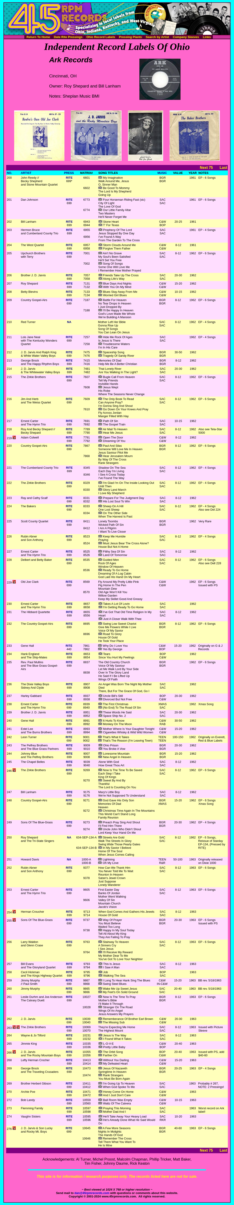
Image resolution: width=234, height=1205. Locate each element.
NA (69, 322)
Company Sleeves (186, 37)
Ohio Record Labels (100, 37)
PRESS (69, 173)
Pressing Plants (130, 37)
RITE (69, 177)
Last (223, 168)
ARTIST (26, 173)
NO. (9, 173)
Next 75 (206, 168)
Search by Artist (157, 37)
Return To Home (38, 37)
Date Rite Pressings (68, 37)
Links (207, 37)
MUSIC (162, 173)
